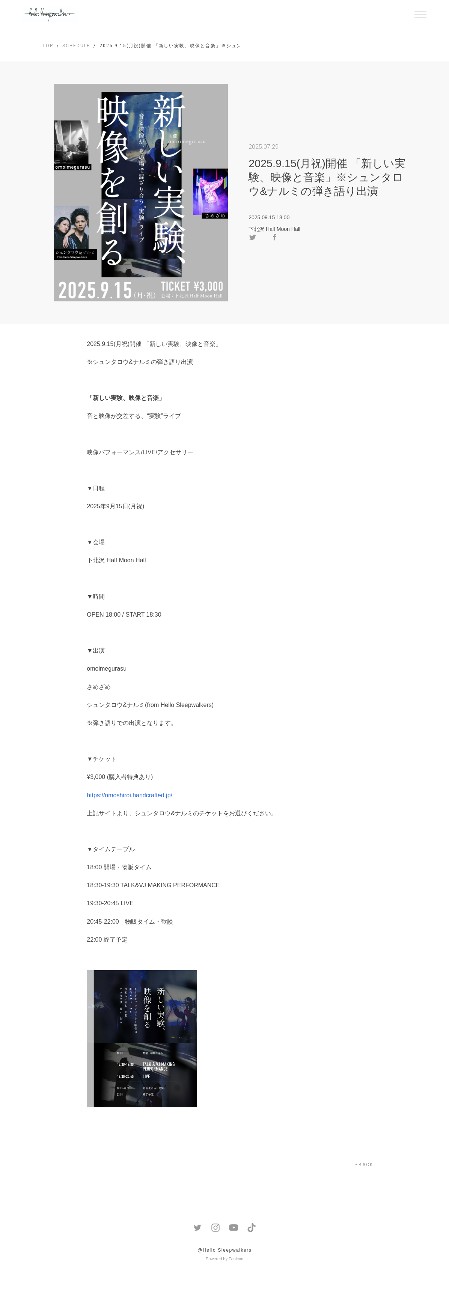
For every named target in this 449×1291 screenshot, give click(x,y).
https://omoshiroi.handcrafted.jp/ (129, 795)
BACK (366, 1164)
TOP (47, 45)
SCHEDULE (76, 45)
